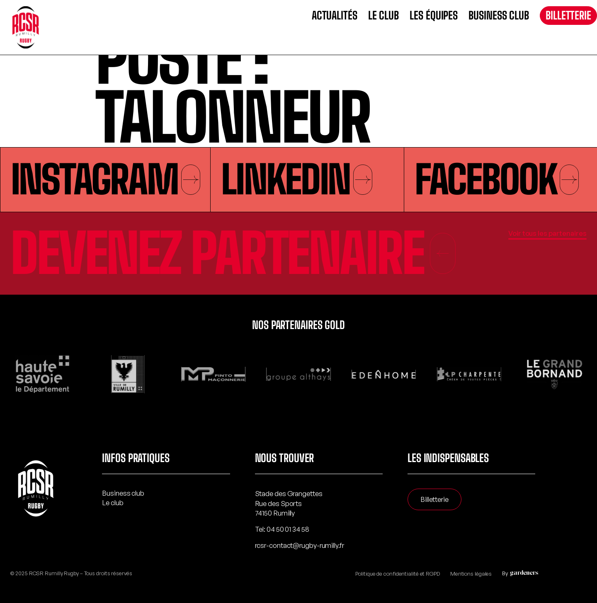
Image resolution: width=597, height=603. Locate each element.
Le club (383, 15)
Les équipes (434, 15)
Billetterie (568, 15)
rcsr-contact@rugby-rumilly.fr (299, 545)
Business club (498, 15)
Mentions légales (471, 573)
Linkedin (296, 179)
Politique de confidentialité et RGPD (397, 573)
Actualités (334, 15)
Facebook (497, 179)
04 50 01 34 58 (288, 529)
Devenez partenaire (233, 253)
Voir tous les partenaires (547, 233)
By (518, 573)
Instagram (105, 179)
